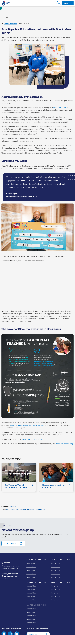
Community (40, 510)
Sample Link (31, 564)
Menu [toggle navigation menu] (68, 4)
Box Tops (30, 510)
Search (59, 3)
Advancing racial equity (16, 510)
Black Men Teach (59, 109)
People (13, 507)
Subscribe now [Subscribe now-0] (10, 544)
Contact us (5, 567)
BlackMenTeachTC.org (64, 445)
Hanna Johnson (10, 24)
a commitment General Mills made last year (27, 426)
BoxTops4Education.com (32, 440)
